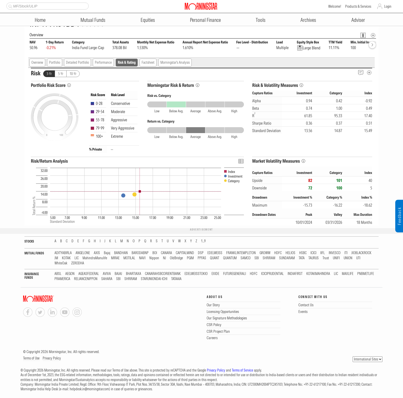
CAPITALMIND (185, 253)
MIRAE (115, 258)
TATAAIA (176, 279)
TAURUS (313, 258)
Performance (103, 62)
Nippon (154, 258)
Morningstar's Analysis (175, 62)
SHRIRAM (269, 258)
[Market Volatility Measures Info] (303, 161)
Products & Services (358, 6)
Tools (260, 20)
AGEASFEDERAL (88, 274)
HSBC (303, 253)
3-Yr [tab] (49, 73)
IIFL (322, 253)
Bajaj (107, 253)
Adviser (358, 20)
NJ (164, 258)
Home (40, 20)
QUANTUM (230, 258)
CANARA (166, 253)
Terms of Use (31, 358)
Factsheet (148, 62)
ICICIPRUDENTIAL (272, 274)
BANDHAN (121, 253)
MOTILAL (129, 258)
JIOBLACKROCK (361, 253)
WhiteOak (60, 263)
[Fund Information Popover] (363, 35)
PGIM (190, 258)
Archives (308, 20)
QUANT (214, 258)
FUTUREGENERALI (234, 274)
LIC (77, 258)
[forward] (372, 45)
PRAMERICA (62, 279)
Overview (37, 62)
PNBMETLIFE (365, 274)
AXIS (97, 253)
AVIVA (107, 274)
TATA (302, 258)
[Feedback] (361, 73)
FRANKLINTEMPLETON (241, 253)
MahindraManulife (95, 258)
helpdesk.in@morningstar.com (89, 389)
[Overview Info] (373, 35)
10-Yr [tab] (73, 73)
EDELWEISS (214, 253)
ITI (345, 253)
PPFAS (202, 258)
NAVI (142, 258)
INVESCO (335, 253)
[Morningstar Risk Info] (197, 85)
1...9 (203, 241)
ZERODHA (77, 263)
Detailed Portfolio (77, 62)
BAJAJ (118, 274)
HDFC (278, 253)
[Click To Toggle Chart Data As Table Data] (240, 161)
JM (56, 258)
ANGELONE (83, 253)
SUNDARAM (287, 258)
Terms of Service (242, 370)
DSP (201, 253)
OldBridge (176, 258)
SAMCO (246, 258)
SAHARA (106, 279)
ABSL (57, 274)
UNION (348, 258)
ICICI (313, 253)
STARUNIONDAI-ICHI (154, 279)
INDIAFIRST (295, 274)
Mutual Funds (92, 20)
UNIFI (336, 258)
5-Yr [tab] (60, 73)
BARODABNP (140, 253)
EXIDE (215, 274)
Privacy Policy (52, 358)
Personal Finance (205, 20)
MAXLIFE (347, 274)
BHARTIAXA (133, 274)
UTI (358, 258)
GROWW (265, 253)
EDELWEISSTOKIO (196, 274)
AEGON (70, 274)
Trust (326, 258)
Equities (148, 20)
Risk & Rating (127, 62)
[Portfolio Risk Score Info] (69, 85)
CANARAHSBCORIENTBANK (163, 274)
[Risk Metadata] (369, 73)
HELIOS (290, 253)
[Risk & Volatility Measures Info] (301, 85)
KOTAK (66, 258)
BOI (154, 253)
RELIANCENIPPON (85, 279)
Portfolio (54, 62)
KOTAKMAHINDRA (318, 274)
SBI (256, 258)
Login (387, 6)
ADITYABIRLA (63, 253)
